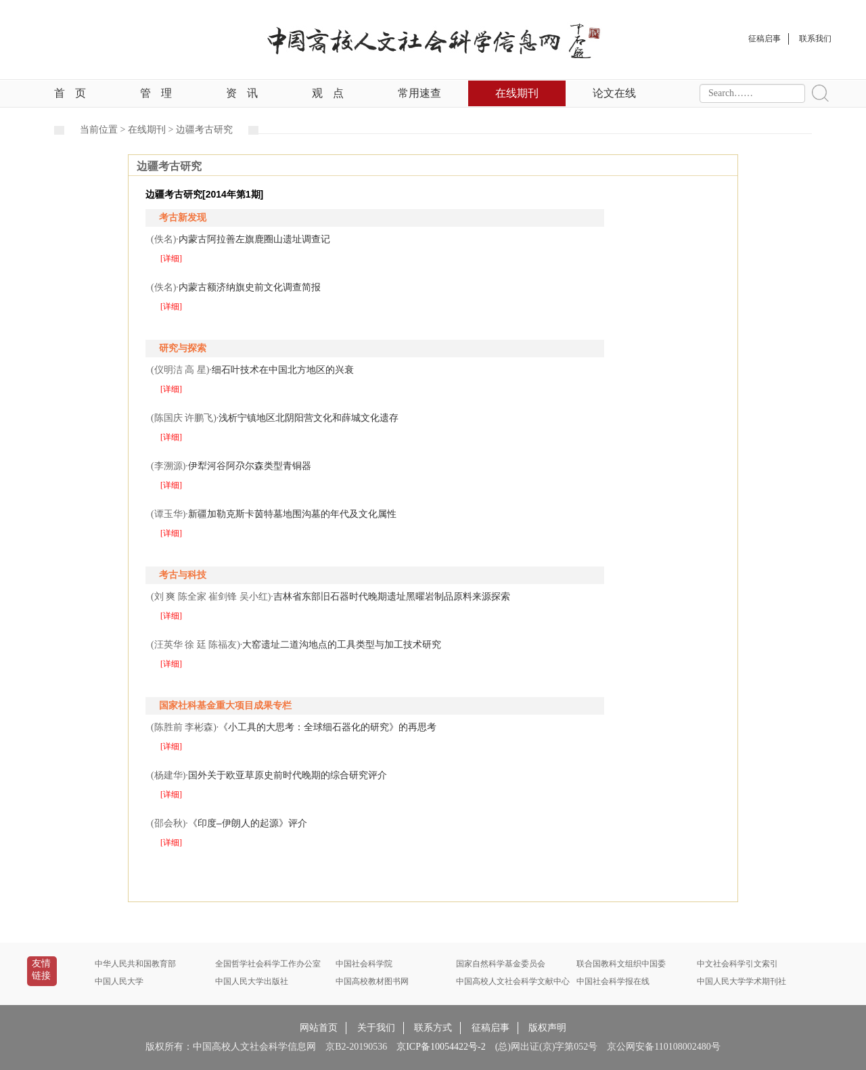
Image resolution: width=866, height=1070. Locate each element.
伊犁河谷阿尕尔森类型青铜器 (249, 465)
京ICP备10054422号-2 (440, 1047)
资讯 (242, 93)
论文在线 (614, 93)
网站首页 (319, 1028)
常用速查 (419, 93)
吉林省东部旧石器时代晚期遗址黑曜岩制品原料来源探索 (391, 596)
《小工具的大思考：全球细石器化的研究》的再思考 (327, 726)
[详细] (171, 258)
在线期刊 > (152, 130)
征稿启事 (490, 1028)
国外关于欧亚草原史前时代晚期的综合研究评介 (287, 775)
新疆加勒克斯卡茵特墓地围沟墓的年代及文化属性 (292, 513)
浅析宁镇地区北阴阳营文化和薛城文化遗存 (308, 417)
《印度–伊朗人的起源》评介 (247, 823)
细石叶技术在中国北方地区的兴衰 (283, 369)
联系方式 (433, 1028)
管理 (156, 93)
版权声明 (547, 1028)
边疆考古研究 (204, 130)
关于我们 (376, 1028)
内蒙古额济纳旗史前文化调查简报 (250, 287)
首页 (70, 93)
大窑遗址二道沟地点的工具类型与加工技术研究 (341, 644)
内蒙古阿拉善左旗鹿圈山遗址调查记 (254, 238)
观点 (328, 93)
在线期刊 (517, 93)
